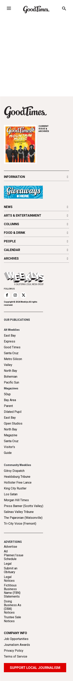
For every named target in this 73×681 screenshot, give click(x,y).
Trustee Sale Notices (12, 619)
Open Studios (13, 423)
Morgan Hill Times (16, 500)
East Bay (10, 417)
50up (7, 394)
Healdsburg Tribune (17, 476)
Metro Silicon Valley (13, 362)
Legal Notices (9, 578)
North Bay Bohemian (10, 373)
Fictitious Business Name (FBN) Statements (12, 591)
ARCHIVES (54, 129)
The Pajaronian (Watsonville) (23, 518)
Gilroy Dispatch (14, 471)
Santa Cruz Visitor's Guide (11, 447)
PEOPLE (10, 241)
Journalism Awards (17, 645)
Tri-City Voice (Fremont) (20, 523)
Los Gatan (11, 494)
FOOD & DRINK (14, 233)
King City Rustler (15, 488)
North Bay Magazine (10, 432)
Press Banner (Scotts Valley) (23, 506)
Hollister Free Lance (18, 482)
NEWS (8, 207)
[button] (64, 9)
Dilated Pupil (12, 412)
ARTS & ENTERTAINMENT (22, 215)
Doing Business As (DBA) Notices (12, 607)
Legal (7, 563)
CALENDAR (12, 250)
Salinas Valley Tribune (19, 512)
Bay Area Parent (10, 403)
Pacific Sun (11, 382)
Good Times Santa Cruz (12, 350)
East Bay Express (10, 338)
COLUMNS (11, 224)
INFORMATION (14, 177)
